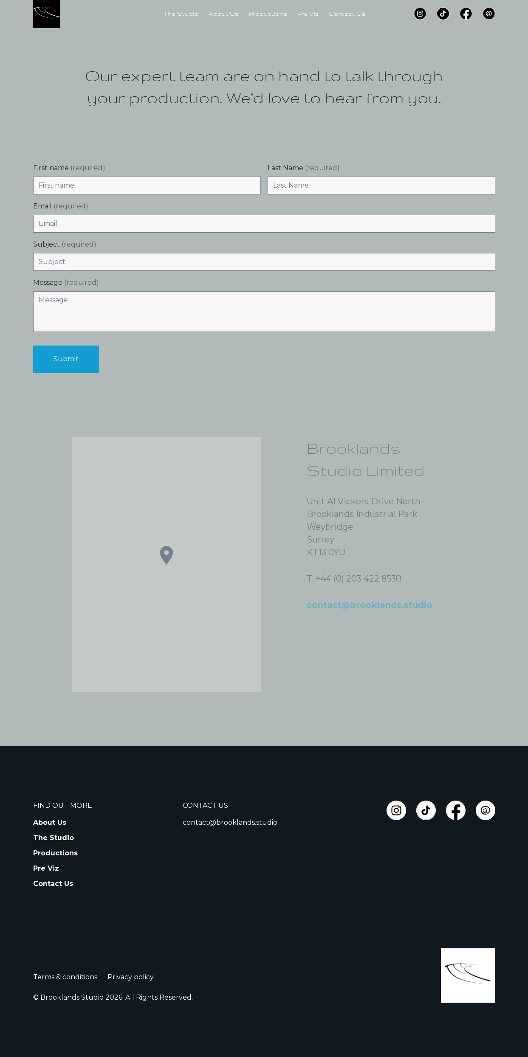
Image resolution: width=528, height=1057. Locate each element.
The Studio (180, 13)
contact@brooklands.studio (230, 822)
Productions (268, 13)
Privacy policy (130, 977)
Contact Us (347, 13)
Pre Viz (308, 13)
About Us (224, 13)
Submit (66, 359)
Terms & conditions (65, 977)
